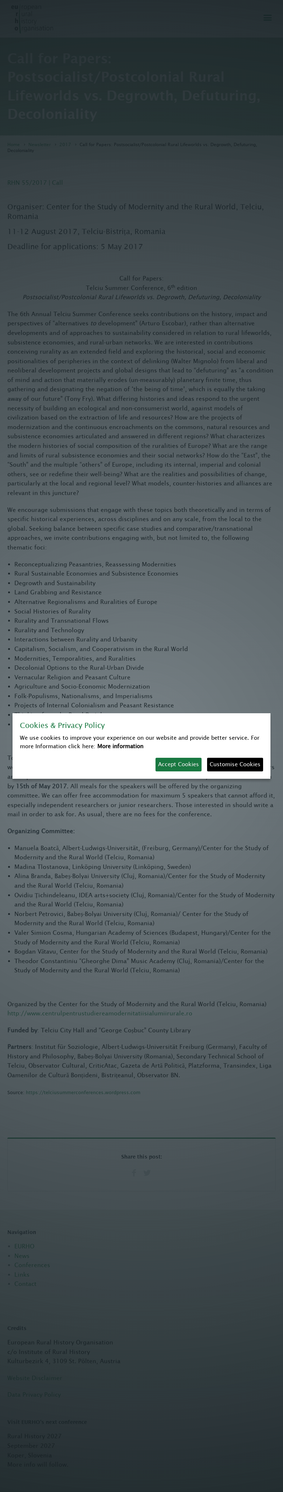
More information (120, 746)
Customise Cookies (235, 764)
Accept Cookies (178, 764)
